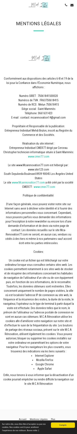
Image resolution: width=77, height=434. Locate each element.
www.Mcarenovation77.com (28, 182)
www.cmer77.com (38, 156)
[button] (4, 5)
